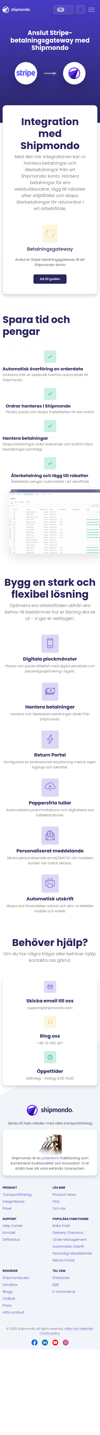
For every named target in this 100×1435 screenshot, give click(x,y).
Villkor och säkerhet (78, 1329)
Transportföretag (17, 1194)
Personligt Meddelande (72, 1253)
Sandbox (10, 1284)
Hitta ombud (13, 1312)
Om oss (59, 1208)
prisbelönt (50, 1158)
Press (7, 1305)
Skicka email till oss (50, 1001)
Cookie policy (50, 1333)
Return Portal (64, 1260)
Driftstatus (11, 1239)
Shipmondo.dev (16, 1277)
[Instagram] (65, 1342)
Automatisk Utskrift (68, 1246)
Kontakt (9, 1232)
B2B (56, 1284)
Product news (64, 1194)
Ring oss (50, 1036)
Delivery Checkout (68, 1232)
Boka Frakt (61, 1225)
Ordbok (9, 1298)
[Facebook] (34, 1342)
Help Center (13, 1225)
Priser (7, 1208)
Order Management (70, 1239)
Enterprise (61, 1277)
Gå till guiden (50, 279)
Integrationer (14, 1201)
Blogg (7, 1291)
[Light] (80, 9)
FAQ (56, 1201)
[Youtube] (55, 1342)
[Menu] (91, 10)
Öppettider (50, 1071)
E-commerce (64, 1291)
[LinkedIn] (44, 1342)
